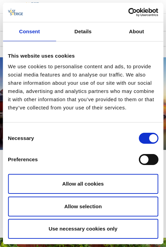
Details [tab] (83, 31)
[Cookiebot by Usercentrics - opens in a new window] (128, 12)
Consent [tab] (29, 31)
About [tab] (136, 31)
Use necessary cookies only (82, 229)
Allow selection (83, 206)
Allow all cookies (83, 184)
